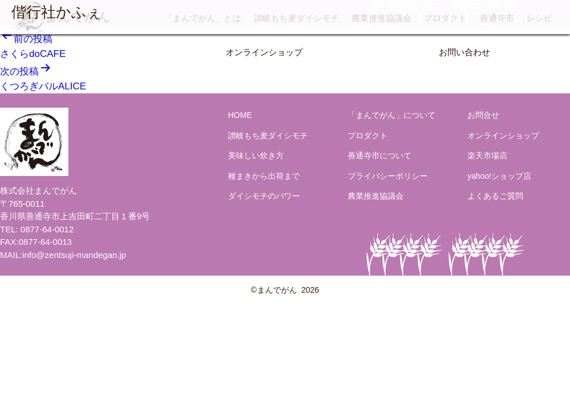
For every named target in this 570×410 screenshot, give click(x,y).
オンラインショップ (264, 52)
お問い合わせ (464, 52)
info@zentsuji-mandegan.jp (74, 255)
